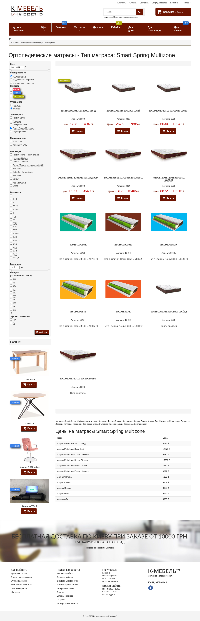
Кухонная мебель (65, 573)
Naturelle (17, 168)
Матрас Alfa (123, 311)
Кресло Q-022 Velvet (30, 467)
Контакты (121, 3)
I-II (14, 195)
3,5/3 (15, 244)
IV (14, 220)
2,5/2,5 (16, 257)
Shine (15, 186)
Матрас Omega (168, 244)
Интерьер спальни (65, 588)
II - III (15, 199)
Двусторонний (19, 131)
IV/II (14, 216)
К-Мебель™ (112, 616)
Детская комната (65, 596)
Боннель (17, 121)
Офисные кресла (19, 588)
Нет (14, 320)
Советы (60, 592)
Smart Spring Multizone (23, 128)
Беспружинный (20, 125)
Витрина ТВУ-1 (29, 506)
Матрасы (79, 27)
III (14, 202)
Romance (17, 175)
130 (14, 282)
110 (14, 299)
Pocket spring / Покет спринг (26, 155)
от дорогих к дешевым (23, 83)
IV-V (15, 230)
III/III (15, 237)
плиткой (16, 109)
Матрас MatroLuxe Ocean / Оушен (168, 110)
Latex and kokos (20, 158)
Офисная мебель (65, 577)
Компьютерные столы (21, 584)
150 (14, 289)
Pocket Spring (19, 118)
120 (14, 279)
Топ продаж (18, 96)
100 (14, 303)
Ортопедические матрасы (125, 17)
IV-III (15, 223)
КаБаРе (116, 26)
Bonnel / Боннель (21, 161)
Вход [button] (187, 3)
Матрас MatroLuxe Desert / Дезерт (78, 177)
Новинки (17, 93)
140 (14, 286)
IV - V (15, 206)
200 (14, 296)
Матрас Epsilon (123, 244)
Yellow (15, 179)
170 (14, 310)
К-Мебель (15, 42)
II (13, 213)
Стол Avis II (29, 379)
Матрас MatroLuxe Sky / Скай (123, 110)
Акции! (16, 89)
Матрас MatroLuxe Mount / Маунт (123, 177)
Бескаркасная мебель (67, 603)
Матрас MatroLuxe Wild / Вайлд (169, 311)
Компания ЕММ (20, 145)
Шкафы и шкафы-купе (67, 581)
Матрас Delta (78, 311)
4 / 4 (15, 247)
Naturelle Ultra (19, 182)
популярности (19, 76)
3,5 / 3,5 (16, 240)
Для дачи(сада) (154, 29)
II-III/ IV (16, 233)
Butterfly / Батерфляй (23, 172)
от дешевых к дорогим (23, 79)
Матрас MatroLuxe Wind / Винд (78, 110)
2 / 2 (15, 254)
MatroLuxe (17, 141)
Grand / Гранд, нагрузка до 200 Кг (28, 165)
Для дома (131, 29)
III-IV (15, 226)
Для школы (181, 27)
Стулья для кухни (19, 581)
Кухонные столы (19, 573)
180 (14, 306)
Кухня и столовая (18, 29)
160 (14, 293)
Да (14, 323)
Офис (44, 27)
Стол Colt (29, 423)
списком (16, 105)
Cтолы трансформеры (21, 577)
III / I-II (16, 209)
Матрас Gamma (78, 244)
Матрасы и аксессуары (33, 42)
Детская (98, 27)
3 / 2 (15, 251)
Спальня (61, 26)
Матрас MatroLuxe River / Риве (78, 378)
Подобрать (42, 332)
